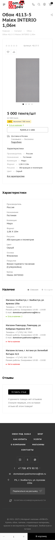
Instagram (20, 460)
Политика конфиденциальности (30, 500)
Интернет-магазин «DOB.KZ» (34, 519)
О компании (18, 444)
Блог (40, 434)
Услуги (38, 439)
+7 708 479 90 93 (28, 468)
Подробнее (16, 142)
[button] (23, 104)
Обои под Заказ (21, 434)
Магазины (38, 444)
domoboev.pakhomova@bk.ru (26, 312)
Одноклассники (27, 460)
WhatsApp (35, 460)
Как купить (20, 439)
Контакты (27, 450)
